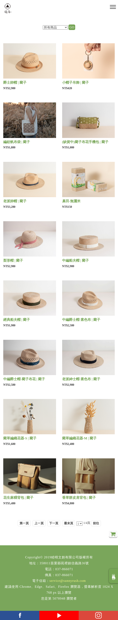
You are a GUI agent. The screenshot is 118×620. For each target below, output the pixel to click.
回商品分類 (113, 576)
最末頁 (68, 523)
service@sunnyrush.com (68, 580)
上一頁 (39, 523)
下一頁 (53, 523)
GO (71, 27)
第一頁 (24, 523)
